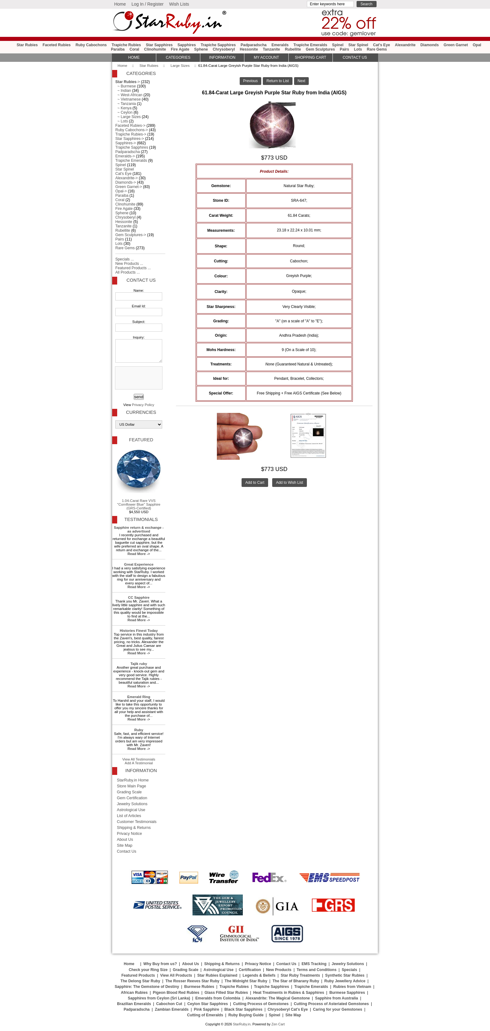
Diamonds (429, 45)
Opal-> (121, 191)
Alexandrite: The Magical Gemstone (278, 998)
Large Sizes (180, 65)
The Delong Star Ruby (140, 981)
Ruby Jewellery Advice (344, 981)
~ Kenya (123, 108)
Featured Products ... (133, 268)
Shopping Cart (310, 57)
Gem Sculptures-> (130, 235)
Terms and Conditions (316, 970)
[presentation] (138, 378)
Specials (349, 970)
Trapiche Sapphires (218, 45)
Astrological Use (131, 810)
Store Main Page (131, 786)
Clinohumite (155, 49)
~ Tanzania (125, 104)
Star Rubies (148, 65)
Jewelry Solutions (132, 804)
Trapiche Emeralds (310, 45)
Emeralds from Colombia (217, 998)
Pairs (344, 49)
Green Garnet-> (128, 187)
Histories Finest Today (139, 630)
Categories (178, 57)
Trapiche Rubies (126, 45)
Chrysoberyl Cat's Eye (288, 1009)
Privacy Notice (129, 833)
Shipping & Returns (134, 827)
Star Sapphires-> (129, 138)
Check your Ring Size (148, 970)
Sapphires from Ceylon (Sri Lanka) (159, 998)
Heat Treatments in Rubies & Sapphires (288, 992)
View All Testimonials (138, 759)
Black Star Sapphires (243, 1009)
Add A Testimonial (139, 763)
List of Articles (129, 816)
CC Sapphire (139, 597)
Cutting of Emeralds (205, 1015)
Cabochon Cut (169, 1004)
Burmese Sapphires (347, 992)
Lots (358, 49)
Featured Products (138, 975)
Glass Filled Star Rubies (226, 992)
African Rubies (134, 992)
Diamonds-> (125, 182)
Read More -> (139, 554)
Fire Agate (180, 49)
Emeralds (280, 45)
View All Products (176, 975)
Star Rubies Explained (217, 975)
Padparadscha (254, 45)
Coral (134, 49)
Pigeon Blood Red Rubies (176, 992)
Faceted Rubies (56, 45)
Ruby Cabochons (91, 45)
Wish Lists (179, 4)
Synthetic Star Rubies (345, 975)
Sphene (201, 49)
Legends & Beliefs (258, 975)
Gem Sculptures (320, 49)
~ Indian (123, 90)
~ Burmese (125, 86)
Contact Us (141, 280)
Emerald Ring (138, 697)
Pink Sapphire (206, 1009)
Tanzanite (271, 49)
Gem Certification (132, 798)
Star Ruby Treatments (300, 975)
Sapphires (187, 45)
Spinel (337, 45)
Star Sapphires (159, 45)
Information (222, 57)
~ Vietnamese (128, 99)
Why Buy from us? (160, 964)
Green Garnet (456, 45)
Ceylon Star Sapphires (208, 1004)
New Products (279, 970)
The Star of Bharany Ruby (295, 981)
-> (127, 82)
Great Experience (138, 564)
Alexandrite (405, 45)
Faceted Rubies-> (130, 125)
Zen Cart (278, 1024)
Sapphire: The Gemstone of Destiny (147, 986)
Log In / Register (148, 4)
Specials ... (124, 259)
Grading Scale (129, 792)
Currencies (141, 412)
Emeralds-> (125, 156)
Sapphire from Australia (336, 998)
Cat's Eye (381, 45)
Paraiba (118, 49)
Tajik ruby (138, 664)
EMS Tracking (314, 964)
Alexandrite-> (126, 178)
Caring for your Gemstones (337, 1009)
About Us (125, 839)
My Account (266, 57)
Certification (250, 970)
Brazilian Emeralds (134, 1004)
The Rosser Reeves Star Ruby (192, 981)
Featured (141, 439)
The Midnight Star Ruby (246, 981)
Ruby (138, 730)
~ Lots (121, 121)
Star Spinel (358, 45)
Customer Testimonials (137, 822)
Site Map (124, 845)
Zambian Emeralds (172, 1009)
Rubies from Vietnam (352, 986)
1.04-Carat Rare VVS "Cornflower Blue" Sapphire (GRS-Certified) (138, 478)
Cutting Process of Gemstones (261, 1004)
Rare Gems (377, 49)
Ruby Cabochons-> (131, 130)
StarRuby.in (241, 1024)
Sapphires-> (125, 143)
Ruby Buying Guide (246, 1015)
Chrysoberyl (224, 49)
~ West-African (128, 95)
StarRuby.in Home (133, 780)
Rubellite (293, 49)
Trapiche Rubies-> (130, 134)
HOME (133, 57)
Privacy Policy (143, 405)
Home (120, 4)
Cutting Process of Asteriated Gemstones (331, 1004)
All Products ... (127, 272)
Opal (477, 45)
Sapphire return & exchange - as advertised (138, 529)
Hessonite (249, 49)
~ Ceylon (123, 112)
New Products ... (129, 263)
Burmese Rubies (199, 986)
